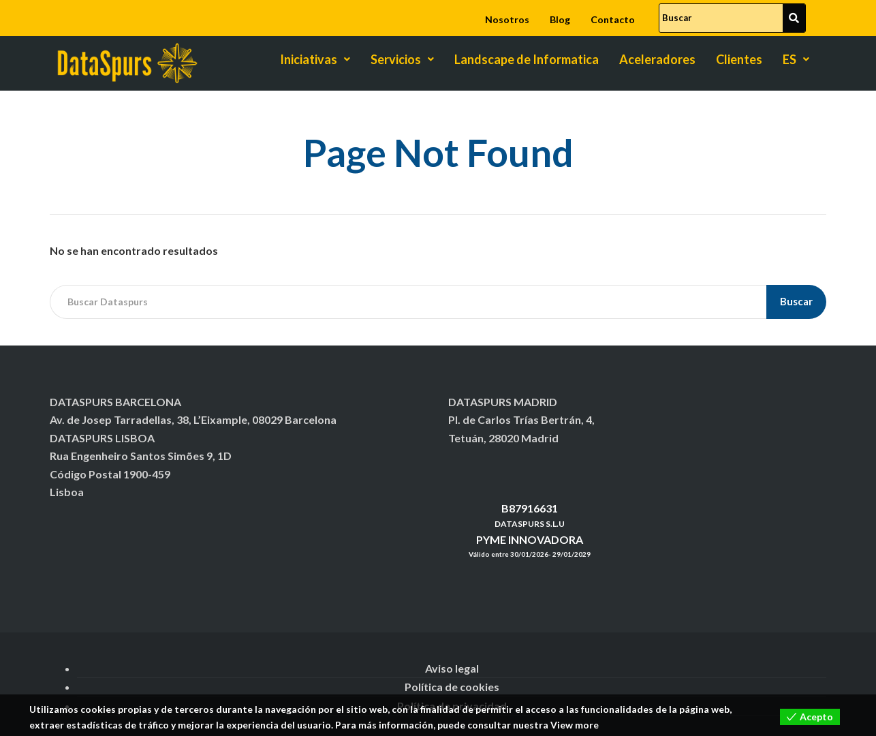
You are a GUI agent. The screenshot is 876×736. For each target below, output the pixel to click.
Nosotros (507, 19)
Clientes (739, 59)
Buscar (796, 301)
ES (796, 59)
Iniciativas (315, 59)
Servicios (402, 59)
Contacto (613, 19)
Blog (560, 19)
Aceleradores (657, 59)
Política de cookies (452, 686)
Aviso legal (452, 668)
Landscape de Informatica (526, 59)
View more (574, 725)
